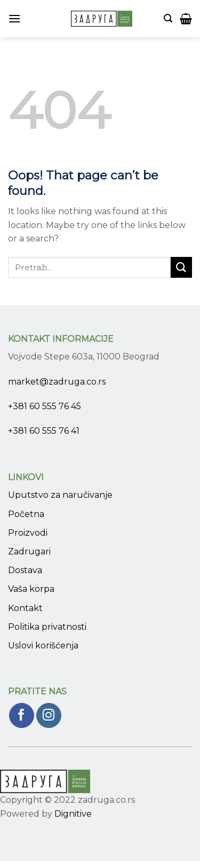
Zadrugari (29, 551)
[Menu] (14, 18)
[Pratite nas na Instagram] (48, 715)
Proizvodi (27, 533)
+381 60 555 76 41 (43, 431)
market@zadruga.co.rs (57, 382)
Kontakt (25, 608)
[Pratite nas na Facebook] (21, 715)
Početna (26, 514)
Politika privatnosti (47, 627)
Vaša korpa (31, 589)
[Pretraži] (168, 18)
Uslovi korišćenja (43, 645)
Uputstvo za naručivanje (60, 495)
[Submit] (181, 267)
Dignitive (73, 814)
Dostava (25, 570)
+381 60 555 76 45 (44, 406)
